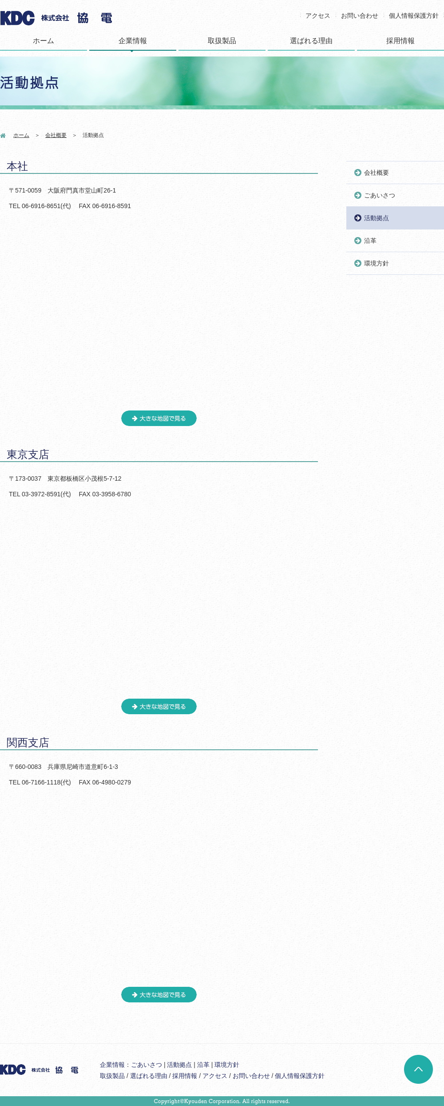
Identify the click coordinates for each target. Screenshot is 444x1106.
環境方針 (376, 263)
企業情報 (133, 40)
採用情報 (400, 40)
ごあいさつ (379, 195)
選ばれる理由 (311, 40)
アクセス (317, 15)
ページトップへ (418, 1069)
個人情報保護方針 (414, 15)
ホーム (43, 40)
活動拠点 (376, 217)
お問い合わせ (359, 15)
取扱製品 (222, 40)
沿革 (370, 240)
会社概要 (56, 135)
